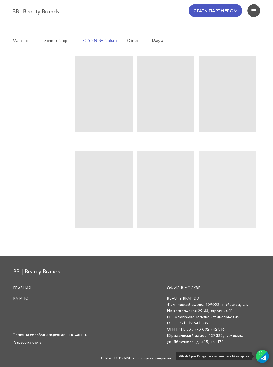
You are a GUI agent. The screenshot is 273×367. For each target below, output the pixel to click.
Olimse (133, 41)
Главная (22, 288)
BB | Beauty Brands (36, 271)
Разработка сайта (27, 342)
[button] (215, 10)
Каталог (21, 298)
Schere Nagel (56, 41)
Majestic (20, 41)
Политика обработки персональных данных (50, 335)
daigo (157, 40)
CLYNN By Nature (100, 41)
